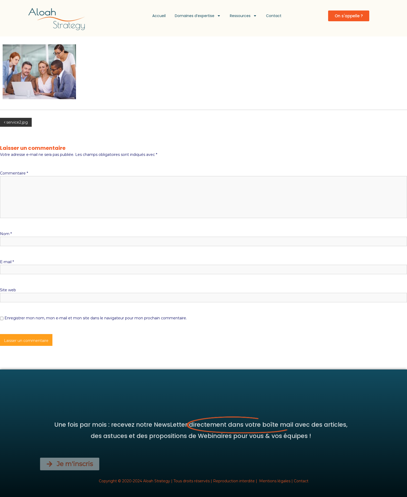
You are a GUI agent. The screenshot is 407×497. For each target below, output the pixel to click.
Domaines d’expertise (198, 15)
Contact (273, 15)
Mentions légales (274, 481)
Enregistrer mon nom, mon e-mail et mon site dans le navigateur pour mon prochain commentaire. (95, 318)
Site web (8, 290)
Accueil (159, 15)
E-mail (7, 262)
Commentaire (14, 173)
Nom (6, 233)
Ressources (243, 15)
